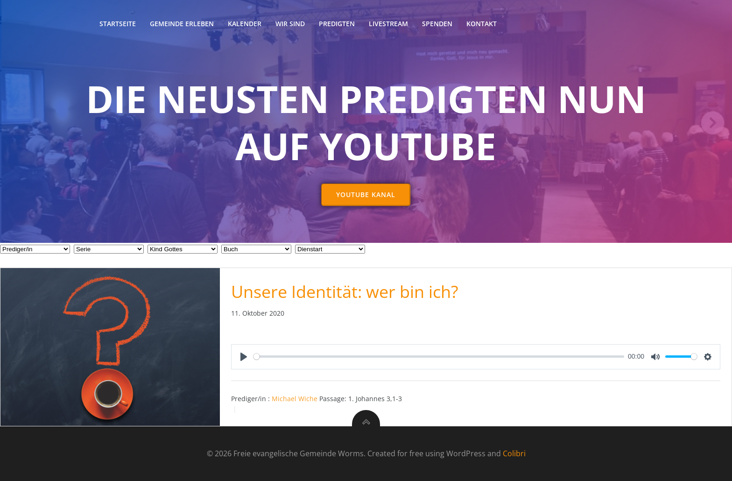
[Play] (243, 356)
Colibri (514, 453)
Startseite (117, 23)
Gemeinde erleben (182, 23)
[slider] (439, 356)
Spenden (437, 23)
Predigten (337, 23)
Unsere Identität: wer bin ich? (344, 291)
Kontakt (481, 23)
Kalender (244, 23)
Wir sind (290, 23)
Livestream (388, 23)
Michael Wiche (294, 398)
